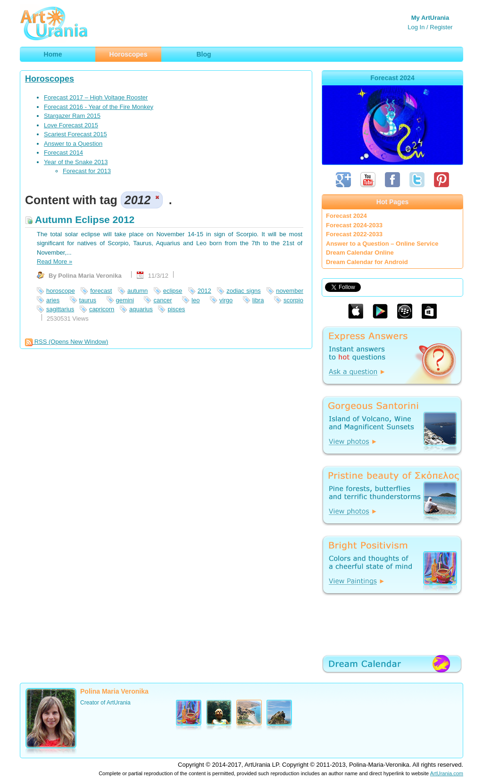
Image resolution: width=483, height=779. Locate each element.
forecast (101, 290)
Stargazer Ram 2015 (72, 115)
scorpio (293, 300)
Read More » (54, 261)
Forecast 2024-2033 (354, 225)
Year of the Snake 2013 (76, 162)
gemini (125, 300)
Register (441, 27)
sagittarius (60, 309)
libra (258, 300)
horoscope (60, 290)
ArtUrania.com (446, 773)
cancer (162, 300)
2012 (204, 290)
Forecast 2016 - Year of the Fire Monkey (98, 106)
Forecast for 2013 (87, 170)
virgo (226, 300)
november (289, 290)
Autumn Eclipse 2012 (79, 219)
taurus (87, 300)
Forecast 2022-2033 (354, 234)
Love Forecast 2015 (71, 125)
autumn (137, 290)
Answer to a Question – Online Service (382, 243)
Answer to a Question (73, 143)
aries (52, 300)
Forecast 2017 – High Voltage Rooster (96, 97)
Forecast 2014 (63, 152)
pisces (176, 309)
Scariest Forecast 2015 (75, 134)
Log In (416, 27)
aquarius (141, 309)
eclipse (172, 290)
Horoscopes (49, 78)
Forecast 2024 (346, 215)
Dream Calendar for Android (367, 261)
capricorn (101, 309)
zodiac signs (243, 290)
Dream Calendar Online (360, 252)
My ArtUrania (430, 17)
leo (196, 300)
